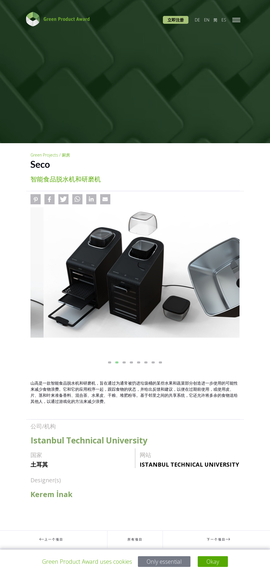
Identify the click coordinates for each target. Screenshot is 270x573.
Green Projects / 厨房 (50, 155)
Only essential (164, 561)
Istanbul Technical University (189, 464)
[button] (35, 199)
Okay (213, 561)
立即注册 (176, 20)
